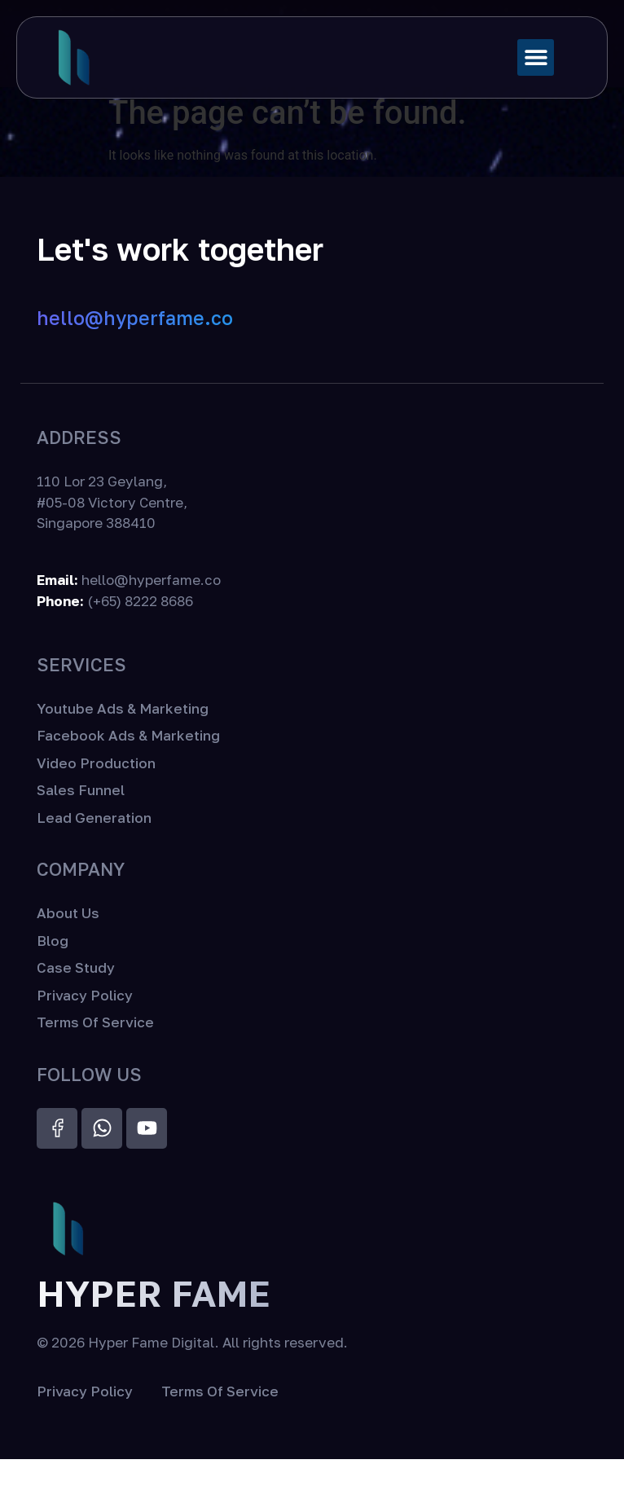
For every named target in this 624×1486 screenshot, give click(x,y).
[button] (535, 57)
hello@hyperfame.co (135, 345)
